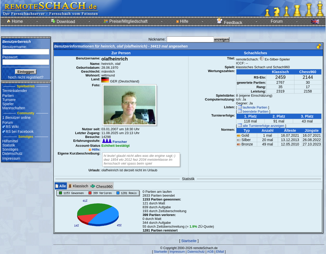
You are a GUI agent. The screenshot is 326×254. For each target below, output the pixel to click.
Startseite (189, 241)
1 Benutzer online (16, 118)
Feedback (229, 22)
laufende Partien (252, 107)
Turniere (9, 100)
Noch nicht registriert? (25, 77)
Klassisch (78, 186)
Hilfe (182, 21)
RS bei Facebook (19, 131)
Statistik (8, 145)
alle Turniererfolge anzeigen (261, 126)
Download (63, 21)
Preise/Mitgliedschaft (126, 21)
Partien (8, 96)
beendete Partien (253, 111)
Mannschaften (13, 108)
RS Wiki (12, 127)
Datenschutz (12, 153)
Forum (276, 21)
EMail (220, 251)
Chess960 (101, 186)
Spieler (8, 104)
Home (15, 21)
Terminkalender (14, 91)
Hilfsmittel (10, 141)
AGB (210, 251)
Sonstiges (10, 149)
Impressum (11, 158)
